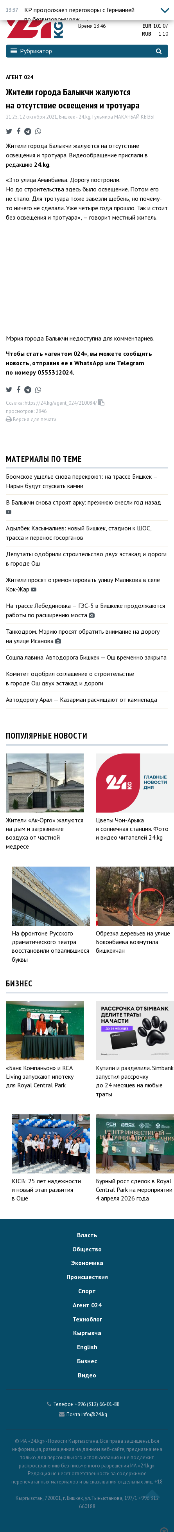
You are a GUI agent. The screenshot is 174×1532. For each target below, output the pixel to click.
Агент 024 (19, 77)
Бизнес (87, 1361)
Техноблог (87, 1319)
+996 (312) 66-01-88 (97, 1404)
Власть (87, 1235)
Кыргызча (87, 1333)
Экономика (87, 1263)
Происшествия (87, 1277)
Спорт (87, 1291)
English (87, 1347)
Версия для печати (31, 419)
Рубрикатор (31, 51)
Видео (87, 1375)
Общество (87, 1249)
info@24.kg (94, 1414)
